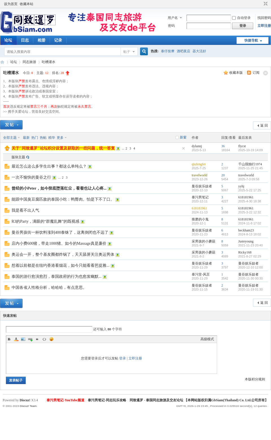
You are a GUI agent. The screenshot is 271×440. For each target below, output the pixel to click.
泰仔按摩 (167, 51)
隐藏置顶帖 (183, 148)
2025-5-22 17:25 (249, 190)
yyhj (241, 186)
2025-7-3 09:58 (248, 179)
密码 (171, 26)
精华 (51, 138)
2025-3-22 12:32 (249, 212)
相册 (41, 40)
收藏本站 (26, 4)
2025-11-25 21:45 (250, 168)
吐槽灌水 (48, 62)
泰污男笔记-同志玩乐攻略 (107, 400)
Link (30, 339)
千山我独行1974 (250, 164)
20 (223, 175)
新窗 (183, 137)
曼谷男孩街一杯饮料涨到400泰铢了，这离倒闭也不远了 (60, 232)
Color (16, 339)
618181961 (245, 197)
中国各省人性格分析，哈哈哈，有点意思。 (49, 287)
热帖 (43, 138)
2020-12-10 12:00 (250, 267)
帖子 (126, 52)
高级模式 (207, 339)
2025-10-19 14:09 (250, 150)
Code (44, 339)
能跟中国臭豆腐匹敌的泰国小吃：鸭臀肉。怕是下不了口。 (63, 199)
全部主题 (10, 138)
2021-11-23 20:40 (250, 245)
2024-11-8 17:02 (249, 223)
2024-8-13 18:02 (249, 234)
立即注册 (264, 26)
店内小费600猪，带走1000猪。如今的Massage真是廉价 (59, 243)
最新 (26, 138)
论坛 (8, 40)
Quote (37, 339)
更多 (60, 138)
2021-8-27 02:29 (249, 256)
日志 (25, 40)
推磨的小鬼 (200, 219)
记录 (58, 40)
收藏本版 (236, 73)
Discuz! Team (28, 406)
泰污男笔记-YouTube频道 (65, 400)
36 (223, 146)
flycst (242, 146)
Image (23, 339)
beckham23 (246, 230)
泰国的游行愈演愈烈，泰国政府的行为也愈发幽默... (57, 276)
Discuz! (25, 400)
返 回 (264, 125)
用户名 (173, 18)
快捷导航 (251, 40)
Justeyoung (245, 241)
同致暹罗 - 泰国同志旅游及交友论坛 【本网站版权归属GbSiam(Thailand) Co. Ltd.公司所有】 (199, 400)
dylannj (197, 146)
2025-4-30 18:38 (249, 201)
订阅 (256, 73)
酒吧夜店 (183, 51)
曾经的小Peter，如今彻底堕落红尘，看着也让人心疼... (59, 188)
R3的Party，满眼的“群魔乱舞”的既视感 (45, 221)
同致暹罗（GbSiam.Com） (2, 62)
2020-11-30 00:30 (250, 278)
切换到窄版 (265, 3)
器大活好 (199, 51)
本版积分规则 (255, 379)
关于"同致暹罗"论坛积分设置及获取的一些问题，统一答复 (63, 148)
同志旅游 (29, 62)
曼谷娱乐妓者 (202, 186)
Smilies (51, 339)
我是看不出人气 (25, 210)
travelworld (199, 175)
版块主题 (18, 157)
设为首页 (11, 4)
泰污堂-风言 (201, 274)
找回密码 (264, 18)
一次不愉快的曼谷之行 (31, 177)
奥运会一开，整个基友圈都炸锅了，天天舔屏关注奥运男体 (63, 254)
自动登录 (241, 18)
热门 (34, 138)
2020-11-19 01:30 (250, 289)
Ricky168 (245, 252)
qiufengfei (199, 164)
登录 (122, 358)
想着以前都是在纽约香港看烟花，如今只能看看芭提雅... (61, 265)
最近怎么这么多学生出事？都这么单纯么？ (49, 166)
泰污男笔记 (200, 197)
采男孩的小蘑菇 (203, 241)
